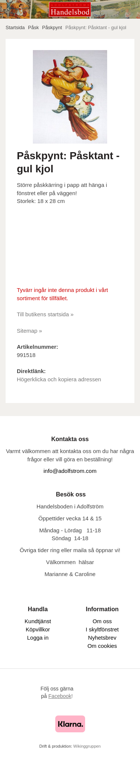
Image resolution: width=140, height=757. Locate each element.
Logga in (38, 637)
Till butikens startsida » (45, 314)
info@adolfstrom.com (70, 471)
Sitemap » (29, 330)
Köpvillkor (38, 629)
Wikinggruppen (86, 746)
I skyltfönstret (102, 629)
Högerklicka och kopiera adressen (59, 379)
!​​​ (61, 696)
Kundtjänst (38, 621)
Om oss (102, 621)
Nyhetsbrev (102, 637)
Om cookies (102, 646)
